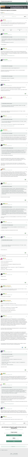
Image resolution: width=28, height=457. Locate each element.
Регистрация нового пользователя (14, 435)
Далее (25, 16)
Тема (11, 453)
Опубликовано (7, 34)
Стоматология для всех (6, 1)
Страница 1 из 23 (14, 16)
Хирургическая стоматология (10, 13)
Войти (14, 441)
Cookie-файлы (15, 453)
